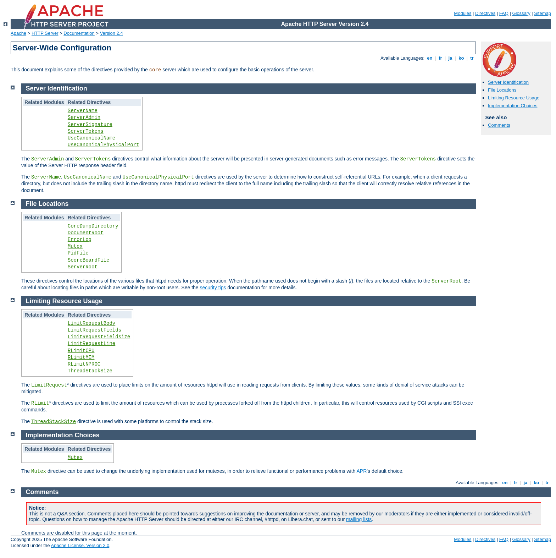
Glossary (521, 13)
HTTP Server (45, 33)
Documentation (78, 33)
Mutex (75, 246)
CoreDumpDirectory (93, 226)
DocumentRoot (86, 233)
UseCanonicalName (91, 138)
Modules (462, 13)
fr (441, 58)
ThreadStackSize (90, 371)
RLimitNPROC (84, 364)
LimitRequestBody (91, 323)
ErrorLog (79, 239)
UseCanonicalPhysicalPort (103, 145)
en (430, 58)
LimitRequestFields (94, 330)
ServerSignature (90, 124)
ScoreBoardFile (89, 260)
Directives (485, 13)
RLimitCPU (81, 351)
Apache (18, 33)
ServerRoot (83, 267)
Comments (499, 125)
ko (461, 58)
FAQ (503, 13)
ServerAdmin (84, 117)
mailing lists (359, 519)
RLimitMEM (81, 357)
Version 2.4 (111, 33)
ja (450, 58)
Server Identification (508, 82)
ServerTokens (86, 131)
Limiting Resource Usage (513, 97)
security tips (213, 287)
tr (472, 58)
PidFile (78, 253)
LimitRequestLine (91, 343)
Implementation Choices (512, 105)
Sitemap (542, 13)
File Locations (502, 90)
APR (362, 471)
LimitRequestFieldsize (99, 337)
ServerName (83, 111)
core (155, 70)
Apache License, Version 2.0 (80, 545)
